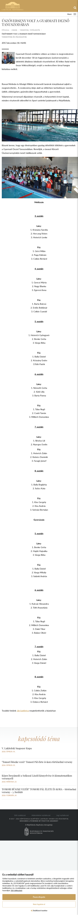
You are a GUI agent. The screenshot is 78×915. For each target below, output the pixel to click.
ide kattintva (23, 710)
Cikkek (14, 30)
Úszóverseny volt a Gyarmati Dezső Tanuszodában (24, 34)
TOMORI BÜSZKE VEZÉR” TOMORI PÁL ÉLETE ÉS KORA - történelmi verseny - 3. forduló (39, 791)
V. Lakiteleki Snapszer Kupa (17, 748)
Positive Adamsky (50, 821)
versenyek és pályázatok (14, 37)
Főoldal (5, 30)
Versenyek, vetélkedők (30, 30)
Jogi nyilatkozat (62, 815)
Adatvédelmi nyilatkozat (41, 815)
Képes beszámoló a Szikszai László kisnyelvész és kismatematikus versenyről (37, 777)
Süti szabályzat (20, 815)
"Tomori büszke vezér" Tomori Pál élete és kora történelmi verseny (37, 761)
